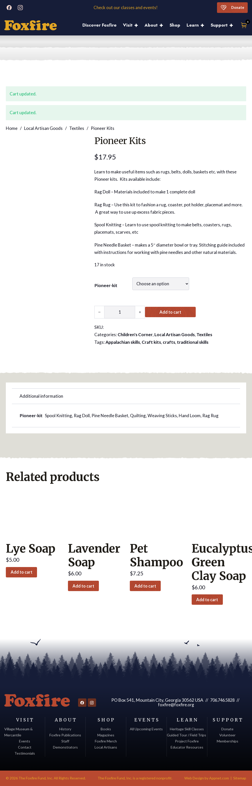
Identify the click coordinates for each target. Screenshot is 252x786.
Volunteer (227, 735)
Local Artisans (106, 747)
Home (11, 128)
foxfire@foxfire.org (175, 704)
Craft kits (151, 342)
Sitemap (239, 778)
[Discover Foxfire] (30, 25)
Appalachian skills (122, 342)
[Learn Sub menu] (204, 25)
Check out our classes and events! (126, 7)
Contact (24, 747)
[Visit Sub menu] (137, 25)
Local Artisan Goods (43, 128)
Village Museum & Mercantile (18, 732)
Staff (65, 741)
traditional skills (192, 342)
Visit (128, 25)
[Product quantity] (119, 312)
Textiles (76, 128)
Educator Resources (187, 747)
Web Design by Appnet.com (206, 778)
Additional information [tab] (41, 395)
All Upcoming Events (146, 729)
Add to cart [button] (23, 572)
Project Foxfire (187, 741)
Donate (231, 8)
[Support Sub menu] (232, 25)
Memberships (227, 741)
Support (219, 25)
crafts (169, 342)
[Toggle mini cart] (244, 25)
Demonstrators (65, 747)
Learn (193, 25)
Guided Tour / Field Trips (187, 735)
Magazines (105, 735)
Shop (175, 25)
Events (24, 741)
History (65, 729)
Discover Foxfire (99, 25)
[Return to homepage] (36, 700)
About (151, 25)
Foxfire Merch (106, 741)
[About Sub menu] (162, 25)
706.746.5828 (222, 700)
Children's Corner (135, 334)
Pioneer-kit (106, 285)
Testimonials (24, 753)
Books (106, 729)
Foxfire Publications (65, 735)
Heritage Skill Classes (187, 729)
